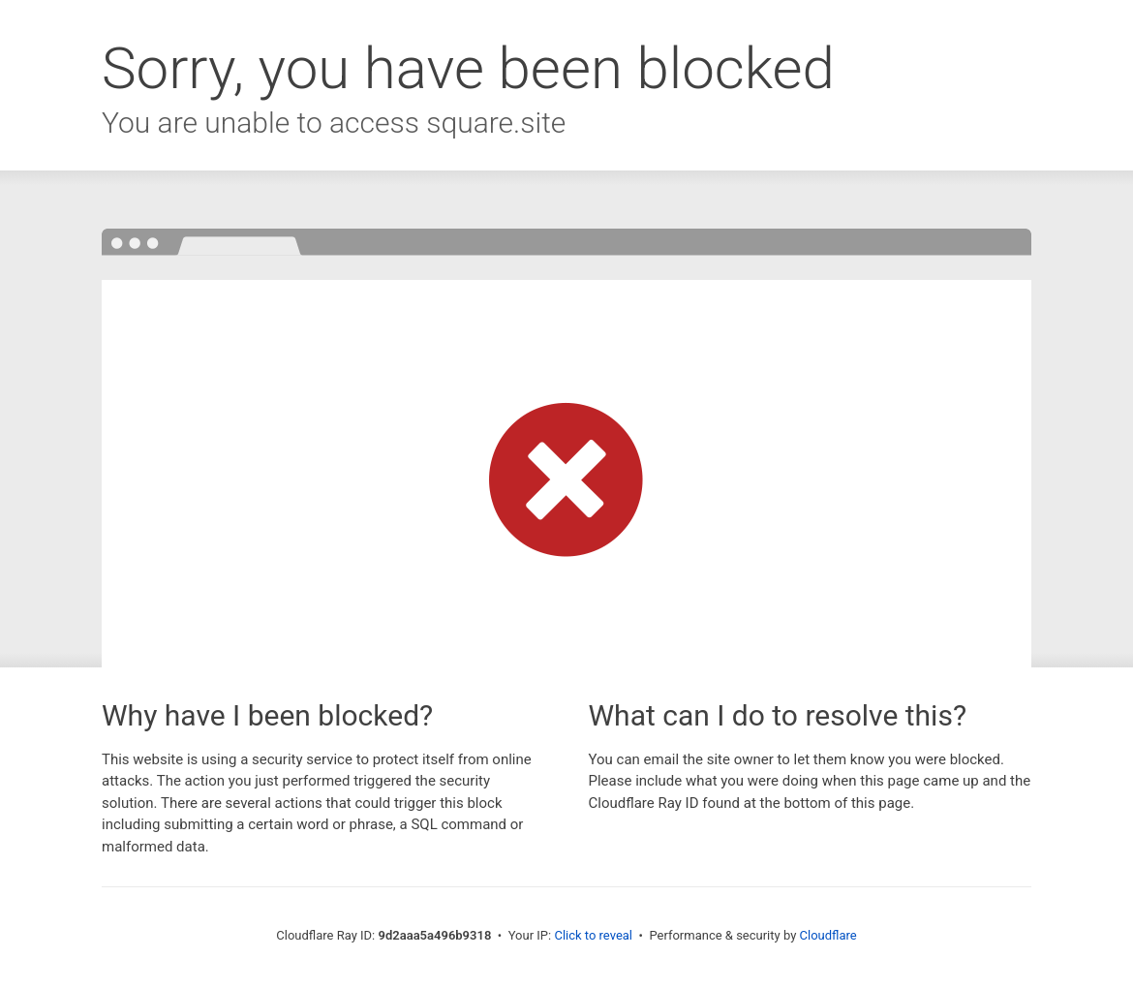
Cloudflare (828, 935)
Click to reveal (593, 935)
